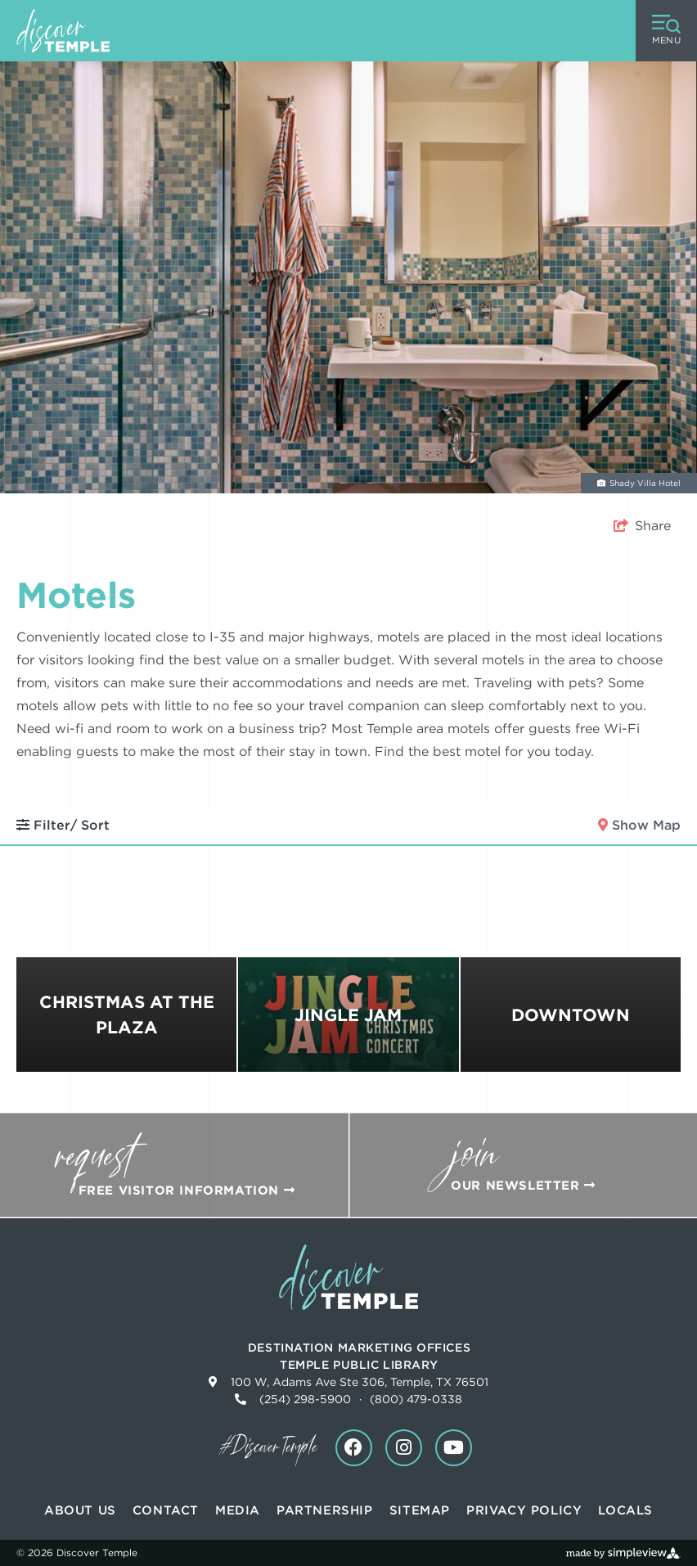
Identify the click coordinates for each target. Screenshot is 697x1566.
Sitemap (419, 1510)
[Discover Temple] (63, 31)
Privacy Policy (524, 1510)
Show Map (639, 825)
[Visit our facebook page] (353, 1447)
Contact (166, 1510)
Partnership (325, 1510)
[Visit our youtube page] (453, 1447)
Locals (625, 1510)
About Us (80, 1510)
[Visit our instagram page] (403, 1447)
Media (237, 1510)
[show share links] (642, 526)
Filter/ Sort (63, 825)
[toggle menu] (666, 30)
